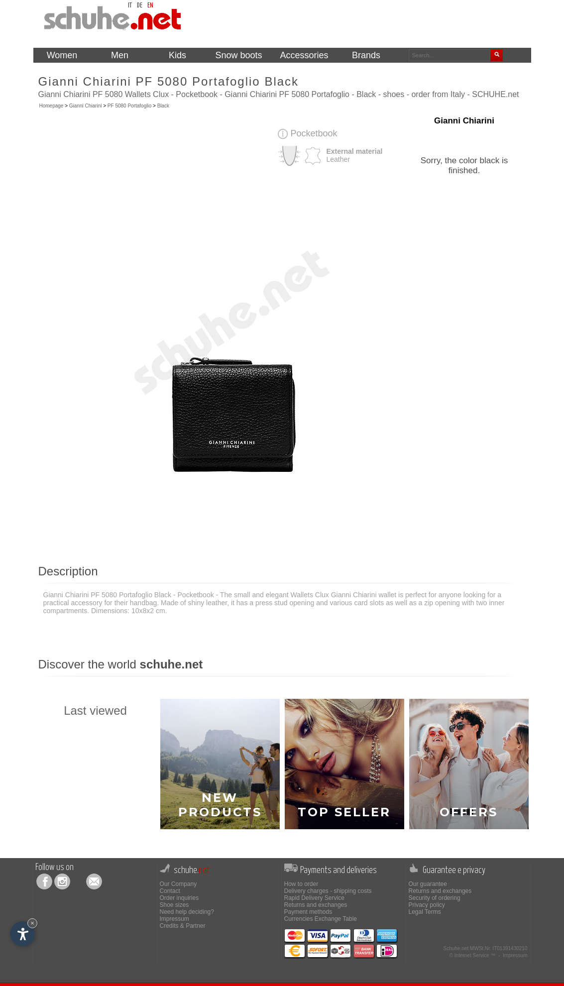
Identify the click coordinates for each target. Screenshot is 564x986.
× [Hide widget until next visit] (32, 923)
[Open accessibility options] (22, 933)
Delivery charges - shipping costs (328, 890)
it (130, 5)
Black (163, 106)
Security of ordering (434, 897)
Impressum (174, 918)
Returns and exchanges (315, 904)
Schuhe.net (455, 948)
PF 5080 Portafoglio (129, 106)
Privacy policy (427, 904)
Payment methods (308, 911)
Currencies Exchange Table (320, 918)
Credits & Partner (183, 925)
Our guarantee (428, 883)
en (150, 5)
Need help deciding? (187, 911)
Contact (170, 890)
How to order (301, 883)
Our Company (178, 883)
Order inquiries (179, 897)
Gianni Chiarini (85, 106)
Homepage (51, 106)
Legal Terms (425, 911)
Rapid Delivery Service (314, 897)
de (139, 5)
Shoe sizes (174, 904)
